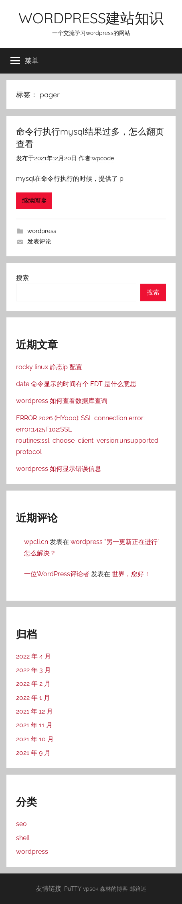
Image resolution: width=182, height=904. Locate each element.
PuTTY (72, 888)
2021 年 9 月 (33, 753)
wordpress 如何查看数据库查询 (61, 401)
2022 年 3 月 (33, 670)
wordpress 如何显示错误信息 (58, 468)
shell (23, 838)
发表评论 (39, 241)
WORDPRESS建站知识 (91, 18)
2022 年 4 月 (33, 656)
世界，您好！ (131, 574)
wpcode (103, 158)
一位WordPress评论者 (56, 574)
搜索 (22, 278)
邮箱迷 (137, 888)
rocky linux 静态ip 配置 (49, 367)
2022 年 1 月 (33, 698)
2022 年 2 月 (33, 683)
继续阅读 (34, 200)
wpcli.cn (36, 542)
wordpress (41, 231)
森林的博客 (114, 888)
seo (21, 824)
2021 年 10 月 (35, 739)
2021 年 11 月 (34, 725)
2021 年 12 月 (34, 711)
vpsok (90, 888)
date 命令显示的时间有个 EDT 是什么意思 (76, 384)
